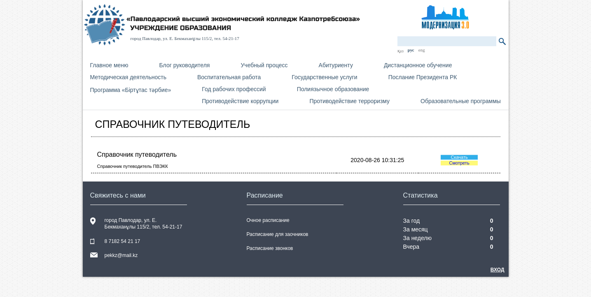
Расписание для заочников (277, 234)
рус (411, 49)
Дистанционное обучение (418, 65)
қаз (400, 50)
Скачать (459, 157)
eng (421, 49)
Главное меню (109, 65)
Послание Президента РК (422, 77)
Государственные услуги (324, 77)
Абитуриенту (336, 65)
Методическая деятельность (128, 77)
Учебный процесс (264, 65)
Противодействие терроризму (349, 101)
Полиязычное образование (333, 89)
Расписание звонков (270, 248)
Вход (498, 270)
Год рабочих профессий (234, 89)
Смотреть (459, 162)
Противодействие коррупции (240, 101)
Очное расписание (268, 220)
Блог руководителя (184, 65)
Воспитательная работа (229, 77)
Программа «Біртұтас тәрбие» (130, 90)
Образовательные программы (460, 101)
